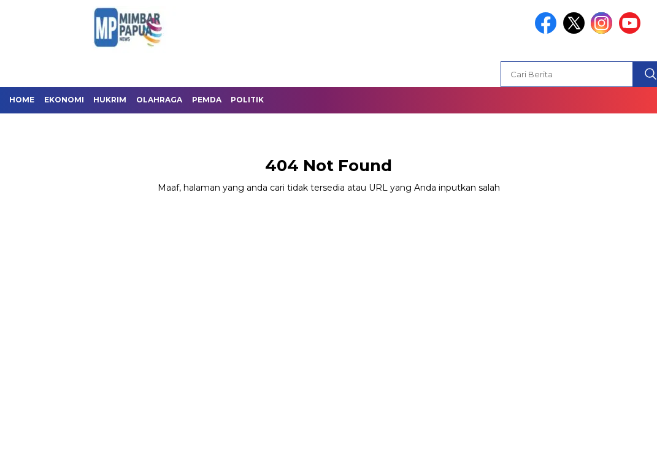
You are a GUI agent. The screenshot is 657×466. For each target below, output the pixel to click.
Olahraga (159, 99)
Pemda (206, 99)
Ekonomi (64, 99)
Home (21, 99)
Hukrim (109, 99)
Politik (247, 99)
